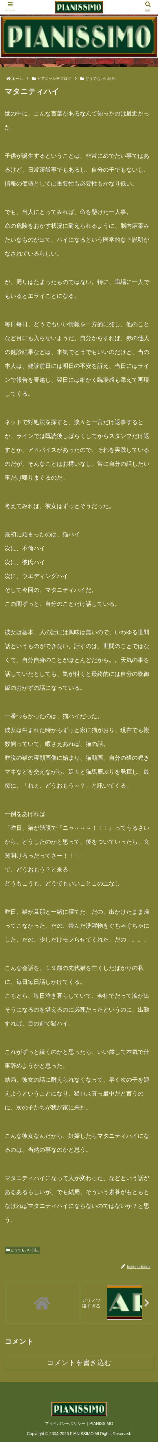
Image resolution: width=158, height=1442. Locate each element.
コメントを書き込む (79, 1362)
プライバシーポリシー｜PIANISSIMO (79, 1423)
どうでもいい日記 (22, 1250)
